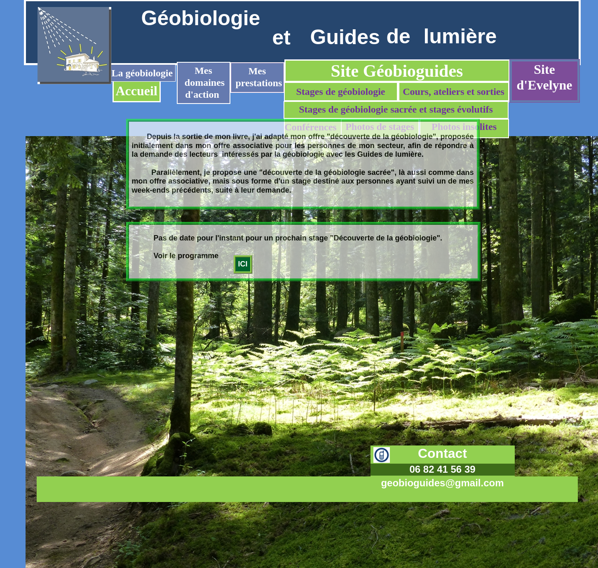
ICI (243, 264)
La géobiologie (142, 73)
